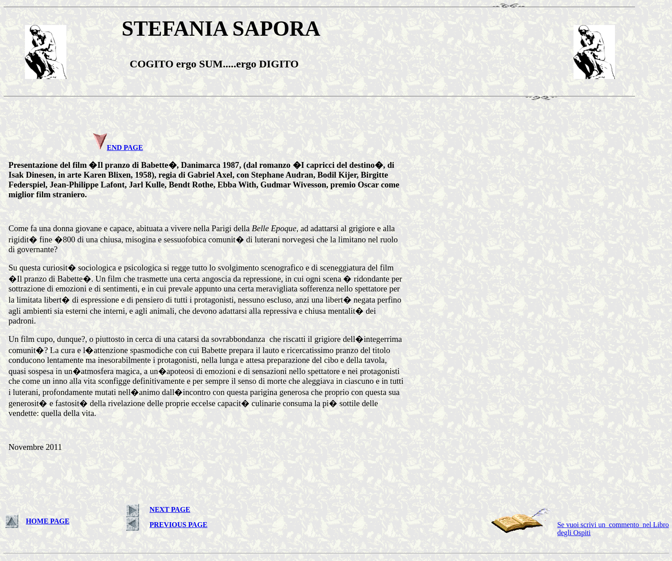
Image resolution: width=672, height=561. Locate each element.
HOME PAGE (48, 521)
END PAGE (125, 147)
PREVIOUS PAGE (179, 524)
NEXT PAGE (170, 509)
